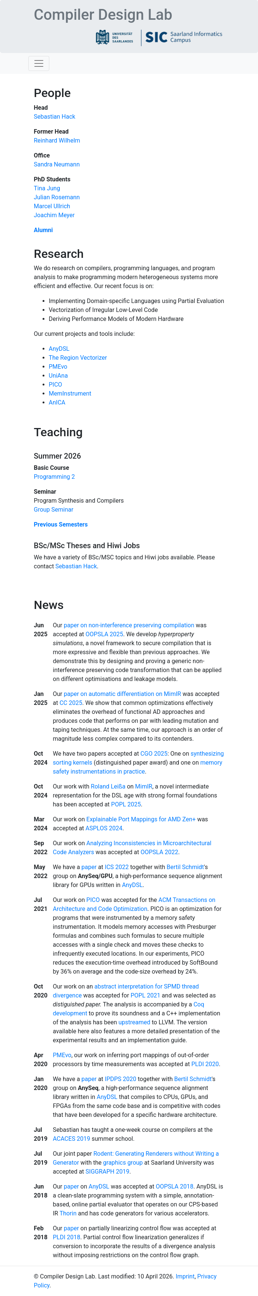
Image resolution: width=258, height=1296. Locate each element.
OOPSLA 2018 (174, 1186)
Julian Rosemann (57, 197)
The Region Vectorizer (78, 357)
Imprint (185, 1276)
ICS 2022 (117, 867)
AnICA (57, 402)
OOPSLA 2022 (159, 852)
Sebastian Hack (54, 116)
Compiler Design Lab (103, 15)
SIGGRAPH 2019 (107, 1171)
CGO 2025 (153, 753)
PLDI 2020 (205, 1064)
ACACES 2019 (71, 1138)
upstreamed (134, 1022)
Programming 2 (54, 476)
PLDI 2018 (67, 1237)
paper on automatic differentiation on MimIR (122, 693)
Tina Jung (47, 188)
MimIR (143, 786)
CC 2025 (70, 702)
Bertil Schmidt (185, 867)
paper (89, 867)
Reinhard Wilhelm (57, 140)
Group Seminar (54, 509)
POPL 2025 (126, 804)
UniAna (58, 375)
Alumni (43, 230)
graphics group (123, 1162)
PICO (55, 384)
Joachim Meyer (54, 215)
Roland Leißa (108, 786)
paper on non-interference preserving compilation (129, 625)
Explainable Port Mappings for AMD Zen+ (141, 819)
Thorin (68, 1213)
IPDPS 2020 (120, 1079)
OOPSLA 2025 (104, 634)
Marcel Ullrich (52, 206)
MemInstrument (70, 393)
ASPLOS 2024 (104, 828)
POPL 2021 (146, 995)
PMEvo (58, 366)
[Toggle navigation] (38, 63)
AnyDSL (59, 348)
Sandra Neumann (57, 164)
